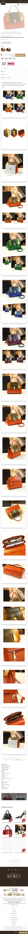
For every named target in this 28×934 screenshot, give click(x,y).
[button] (18, 4)
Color (2, 46)
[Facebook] (8, 869)
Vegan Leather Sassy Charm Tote (6, 822)
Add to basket (20, 55)
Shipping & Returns (14, 917)
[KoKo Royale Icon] (3, 2)
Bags (4, 36)
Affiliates (14, 924)
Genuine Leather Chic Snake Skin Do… (20, 837)
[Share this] (20, 932)
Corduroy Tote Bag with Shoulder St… (20, 852)
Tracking (14, 911)
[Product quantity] (13, 55)
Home (2, 36)
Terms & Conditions (14, 919)
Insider (14, 883)
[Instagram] (12, 869)
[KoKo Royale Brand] (13, 876)
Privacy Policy (14, 922)
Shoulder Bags (8, 36)
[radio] (3, 50)
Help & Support (14, 913)
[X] (19, 869)
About (14, 915)
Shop (14, 881)
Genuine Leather (4, 788)
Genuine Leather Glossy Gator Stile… (20, 822)
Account (14, 909)
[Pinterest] (15, 869)
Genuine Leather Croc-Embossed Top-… (7, 852)
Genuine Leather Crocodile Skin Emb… (7, 837)
